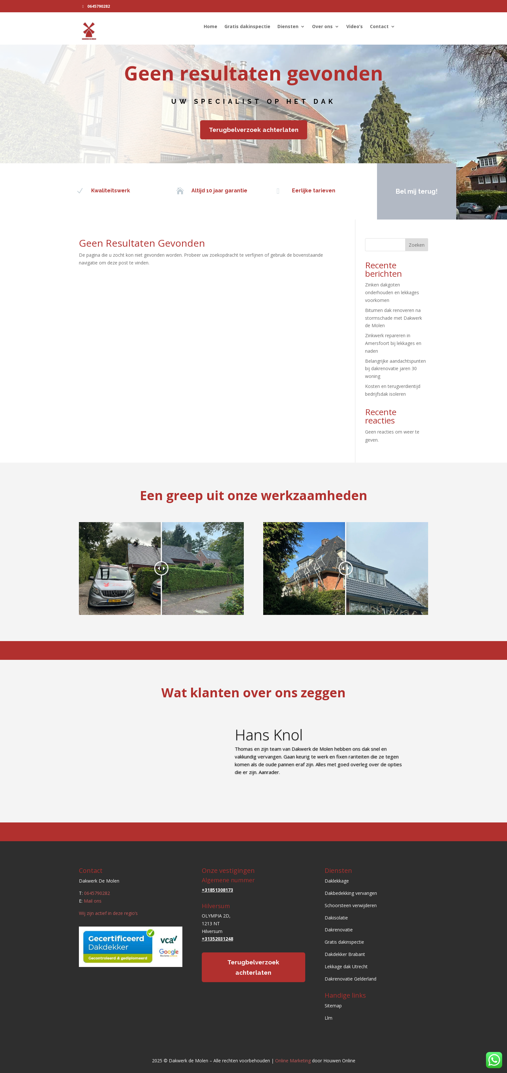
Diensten (287, 26)
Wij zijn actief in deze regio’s (108, 913)
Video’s (354, 26)
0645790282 (98, 6)
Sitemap (333, 1006)
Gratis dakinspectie (247, 26)
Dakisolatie (336, 918)
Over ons (322, 26)
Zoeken (417, 245)
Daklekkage (337, 881)
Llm (328, 1018)
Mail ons (93, 901)
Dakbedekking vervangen (351, 893)
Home (210, 26)
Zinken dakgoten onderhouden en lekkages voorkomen (392, 292)
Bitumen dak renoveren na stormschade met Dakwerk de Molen (393, 318)
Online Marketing (293, 1060)
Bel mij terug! (412, 191)
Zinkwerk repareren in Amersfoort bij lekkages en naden (393, 343)
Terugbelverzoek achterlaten (253, 129)
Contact (379, 26)
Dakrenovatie (339, 930)
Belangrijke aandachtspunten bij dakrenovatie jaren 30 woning (395, 369)
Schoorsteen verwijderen (351, 905)
